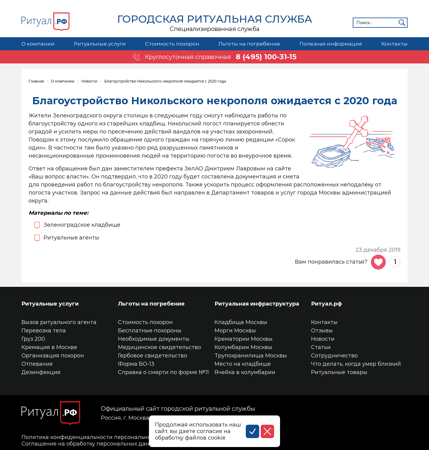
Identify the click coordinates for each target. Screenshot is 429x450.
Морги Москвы (235, 330)
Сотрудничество (334, 355)
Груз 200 (33, 339)
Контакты (394, 44)
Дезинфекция (40, 372)
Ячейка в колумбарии (244, 372)
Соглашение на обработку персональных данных (90, 443)
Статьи (321, 347)
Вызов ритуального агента (59, 322)
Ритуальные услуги (100, 44)
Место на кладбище (242, 364)
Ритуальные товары (339, 372)
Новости (323, 339)
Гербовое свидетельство (152, 355)
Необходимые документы (153, 339)
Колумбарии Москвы (243, 347)
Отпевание (37, 364)
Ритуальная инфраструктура (256, 303)
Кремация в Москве (49, 347)
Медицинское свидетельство (159, 347)
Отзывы (322, 330)
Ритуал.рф (326, 303)
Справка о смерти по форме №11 (163, 372)
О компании (38, 44)
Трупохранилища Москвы (250, 355)
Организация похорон (52, 355)
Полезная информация (330, 44)
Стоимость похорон (172, 44)
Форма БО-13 (136, 364)
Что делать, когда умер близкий (356, 364)
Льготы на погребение (249, 44)
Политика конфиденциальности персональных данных (99, 437)
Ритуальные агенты (71, 237)
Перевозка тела (43, 330)
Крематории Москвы (243, 339)
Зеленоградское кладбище (81, 225)
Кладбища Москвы (240, 322)
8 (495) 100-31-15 (266, 56)
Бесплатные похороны (149, 330)
